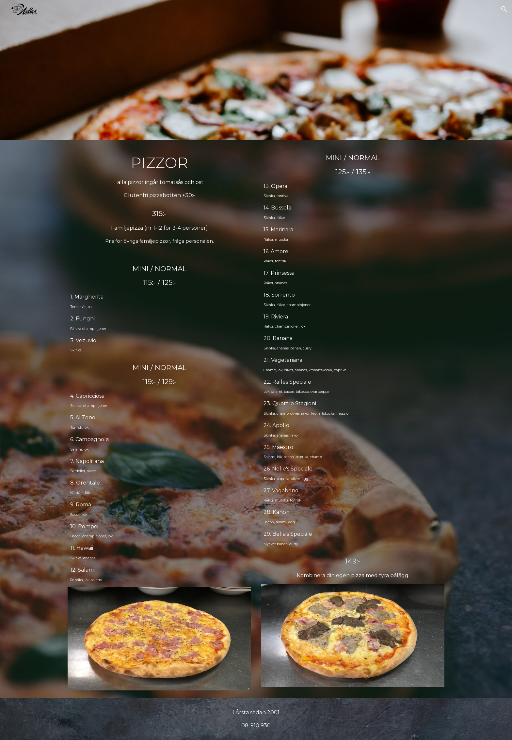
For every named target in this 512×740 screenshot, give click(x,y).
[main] (159, 199)
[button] (504, 9)
